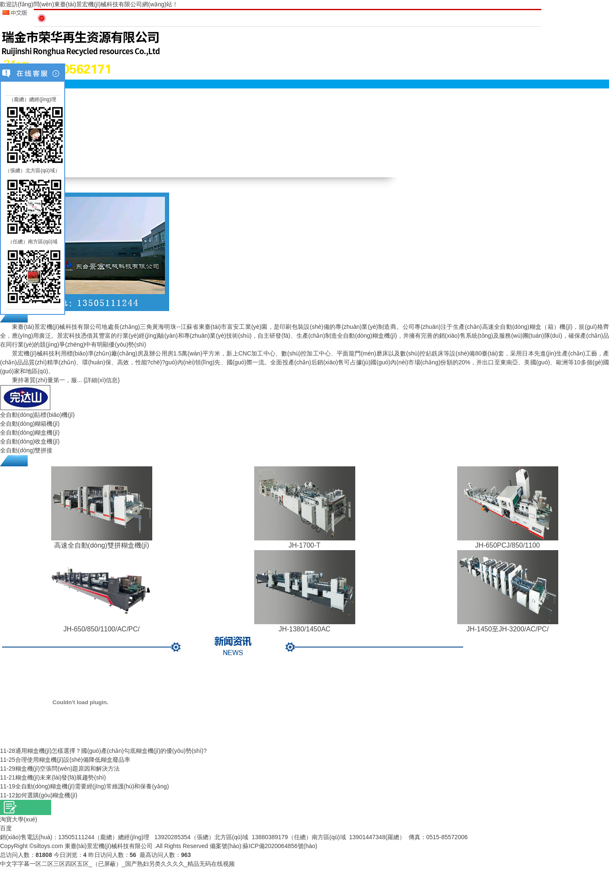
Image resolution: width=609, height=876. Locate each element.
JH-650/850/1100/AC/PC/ (101, 629)
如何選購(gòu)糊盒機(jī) (46, 795)
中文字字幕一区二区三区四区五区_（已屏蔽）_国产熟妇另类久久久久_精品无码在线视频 (117, 863)
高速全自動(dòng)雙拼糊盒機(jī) (101, 545)
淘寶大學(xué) (18, 819)
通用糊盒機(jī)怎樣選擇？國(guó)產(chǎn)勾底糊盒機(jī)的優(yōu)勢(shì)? (111, 750)
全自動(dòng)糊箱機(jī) (30, 423)
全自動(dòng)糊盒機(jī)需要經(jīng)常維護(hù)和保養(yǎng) (92, 786)
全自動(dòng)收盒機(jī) (30, 441)
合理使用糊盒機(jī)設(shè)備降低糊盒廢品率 (72, 759)
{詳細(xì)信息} (102, 380)
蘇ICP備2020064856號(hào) (280, 846)
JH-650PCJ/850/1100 (507, 545)
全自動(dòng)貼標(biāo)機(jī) (37, 414)
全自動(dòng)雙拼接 (26, 450)
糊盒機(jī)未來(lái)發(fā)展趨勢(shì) (60, 777)
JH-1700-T (304, 545)
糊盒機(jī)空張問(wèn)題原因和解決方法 (67, 768)
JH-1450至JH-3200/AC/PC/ (507, 629)
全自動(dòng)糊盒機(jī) (30, 432)
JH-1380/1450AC (305, 629)
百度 (6, 828)
